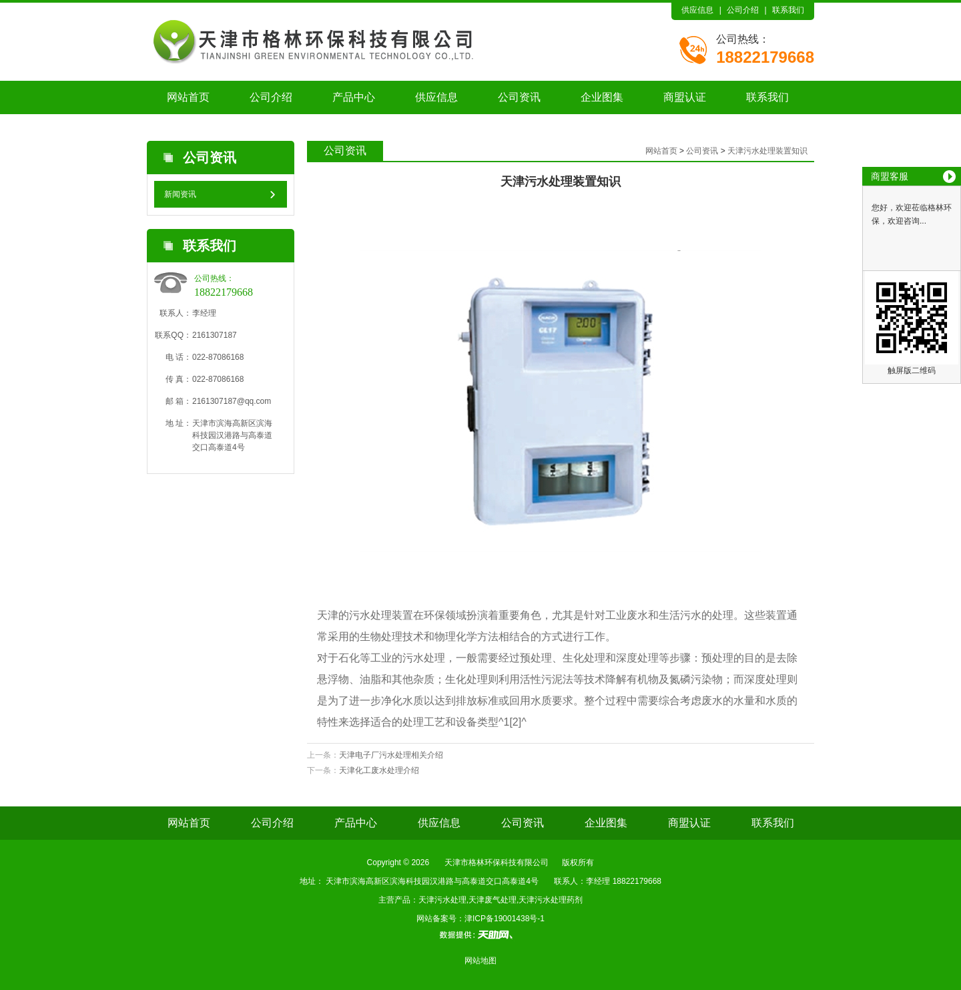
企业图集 (602, 97)
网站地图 (480, 960)
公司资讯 (519, 97)
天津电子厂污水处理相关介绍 (391, 755)
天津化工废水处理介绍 (379, 770)
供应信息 (697, 10)
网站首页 (188, 97)
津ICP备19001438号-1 (504, 918)
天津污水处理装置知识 (767, 151)
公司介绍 (743, 10)
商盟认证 (684, 97)
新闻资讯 (180, 194)
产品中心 (353, 97)
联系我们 (788, 10)
